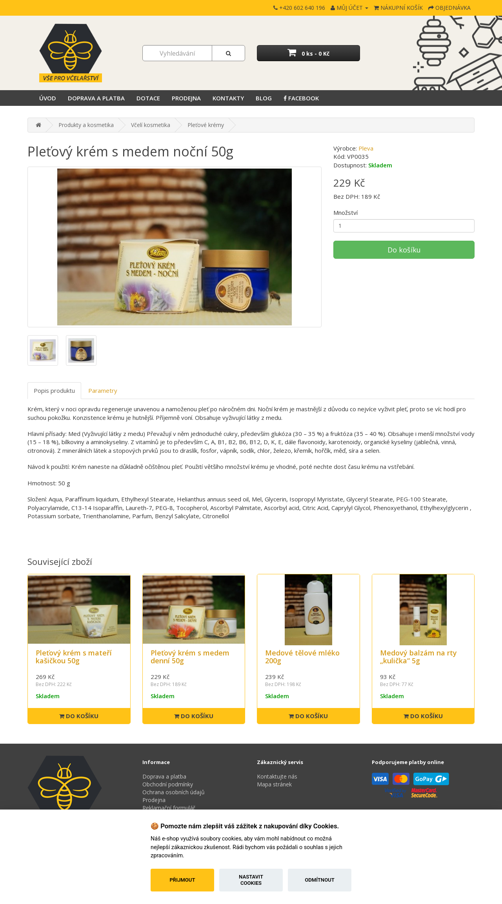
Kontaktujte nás (277, 776)
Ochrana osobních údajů (173, 792)
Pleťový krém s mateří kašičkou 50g (74, 656)
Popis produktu (54, 390)
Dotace (148, 98)
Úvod (47, 98)
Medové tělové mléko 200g (302, 656)
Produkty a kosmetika (86, 125)
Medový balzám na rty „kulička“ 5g (418, 656)
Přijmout (182, 880)
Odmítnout (320, 880)
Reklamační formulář (168, 807)
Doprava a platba (96, 98)
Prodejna (186, 98)
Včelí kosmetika (150, 125)
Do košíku (404, 249)
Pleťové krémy (205, 125)
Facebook (301, 98)
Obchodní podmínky (167, 784)
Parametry (102, 390)
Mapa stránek (274, 784)
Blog (264, 98)
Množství (345, 212)
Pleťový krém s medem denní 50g (190, 656)
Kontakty (228, 98)
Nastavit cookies (251, 880)
